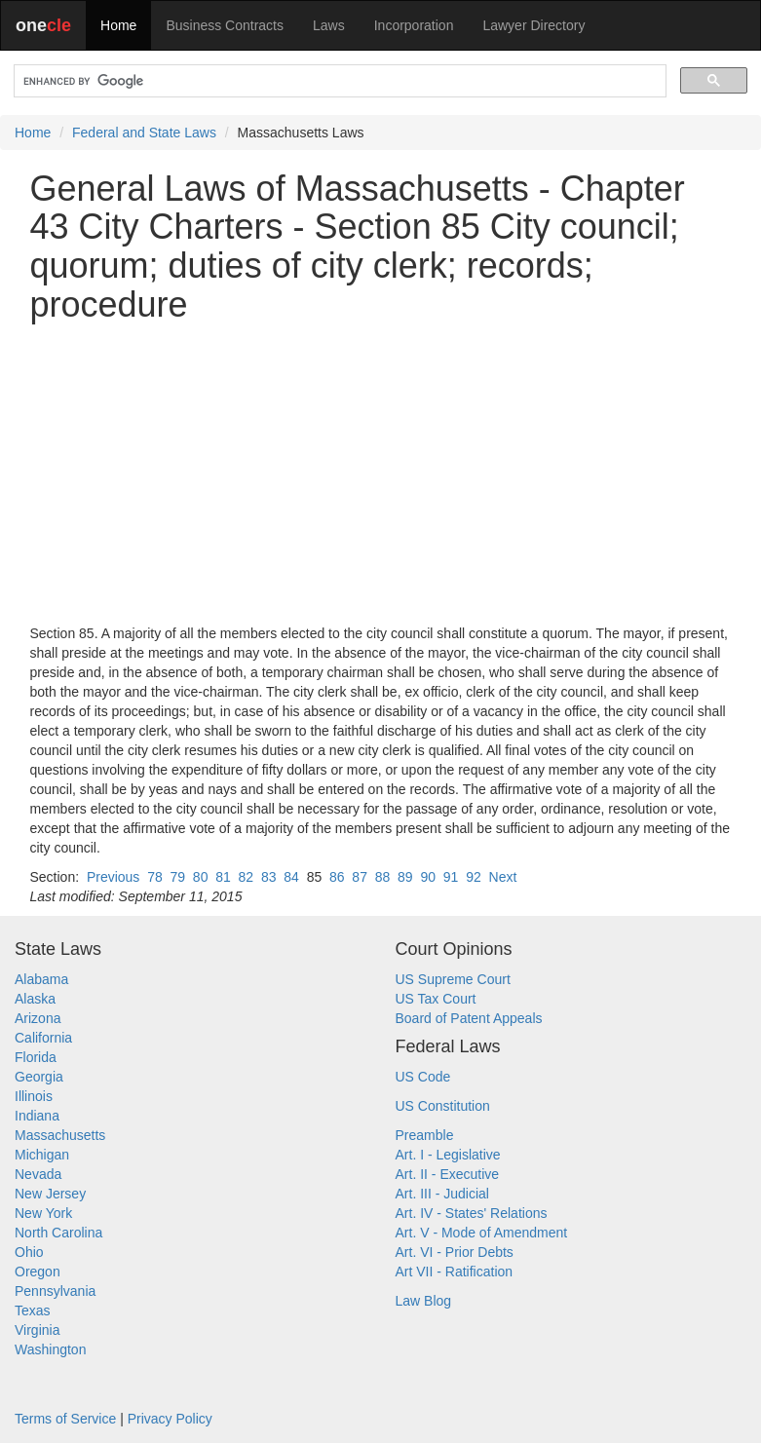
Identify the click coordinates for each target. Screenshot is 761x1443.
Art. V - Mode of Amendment (482, 1232)
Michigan (42, 1154)
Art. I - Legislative (448, 1154)
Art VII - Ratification (455, 1271)
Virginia (37, 1330)
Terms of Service (65, 1418)
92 (473, 877)
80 (201, 877)
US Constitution (443, 1106)
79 (177, 877)
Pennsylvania (55, 1291)
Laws (329, 25)
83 (269, 877)
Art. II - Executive (448, 1174)
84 (291, 877)
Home (118, 25)
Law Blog (424, 1301)
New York (43, 1213)
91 (451, 877)
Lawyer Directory (533, 25)
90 (428, 877)
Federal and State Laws (144, 132)
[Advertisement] (381, 473)
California (43, 1037)
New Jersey (50, 1193)
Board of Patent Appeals (469, 1018)
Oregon (37, 1271)
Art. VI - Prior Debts (455, 1252)
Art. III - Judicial (442, 1193)
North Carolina (58, 1232)
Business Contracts (225, 25)
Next (503, 877)
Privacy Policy (170, 1418)
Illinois (34, 1096)
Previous (113, 877)
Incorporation (414, 25)
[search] (338, 81)
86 (337, 877)
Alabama (41, 979)
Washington (50, 1349)
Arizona (37, 1018)
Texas (33, 1310)
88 (383, 877)
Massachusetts (60, 1135)
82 (246, 877)
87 (359, 877)
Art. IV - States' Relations (472, 1213)
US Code (423, 1076)
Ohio (29, 1252)
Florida (36, 1057)
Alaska (35, 998)
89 (405, 877)
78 (155, 877)
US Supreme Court (453, 979)
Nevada (38, 1174)
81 (223, 877)
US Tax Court (436, 998)
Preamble (425, 1135)
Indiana (37, 1115)
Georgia (39, 1076)
